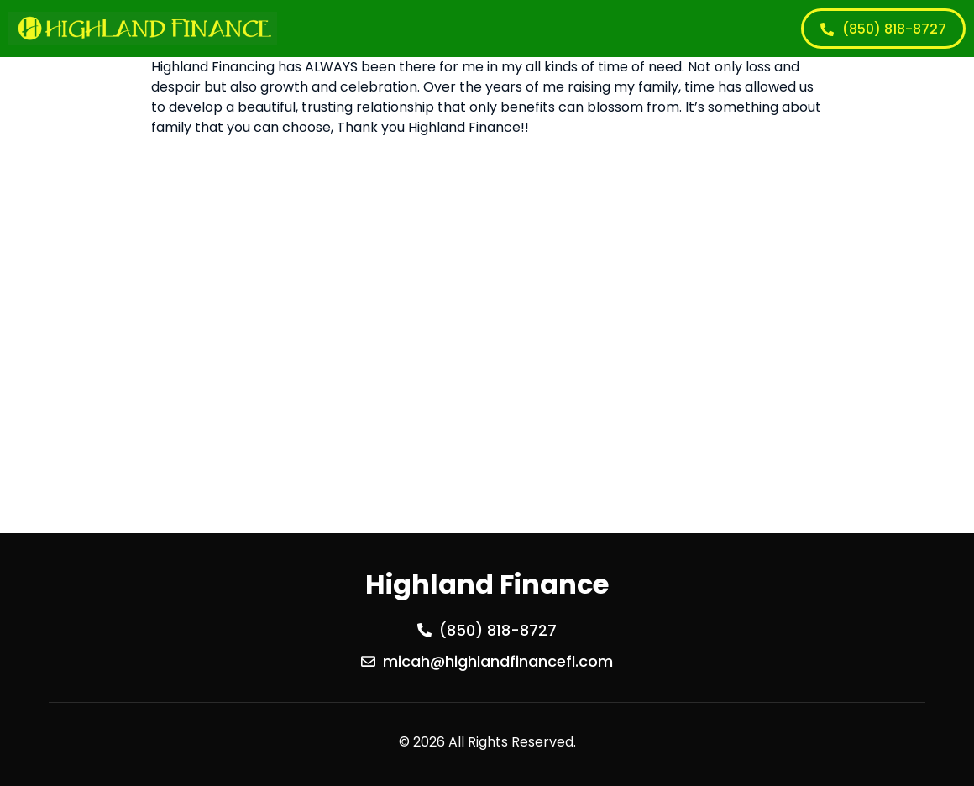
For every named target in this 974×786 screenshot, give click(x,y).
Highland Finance (487, 584)
